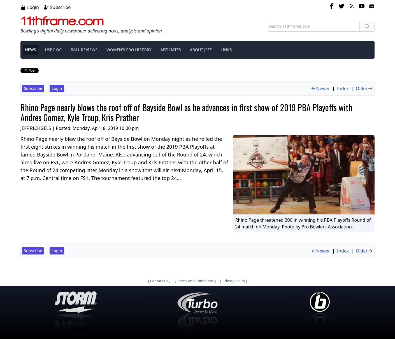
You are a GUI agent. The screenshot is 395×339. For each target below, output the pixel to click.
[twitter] (341, 7)
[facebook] (331, 7)
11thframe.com (62, 20)
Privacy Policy (233, 280)
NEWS (30, 49)
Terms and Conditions (195, 280)
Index (343, 88)
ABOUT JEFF (201, 49)
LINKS (226, 49)
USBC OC (53, 49)
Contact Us (159, 280)
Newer (320, 88)
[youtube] (362, 7)
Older (364, 88)
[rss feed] (352, 7)
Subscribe (60, 7)
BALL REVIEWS (84, 49)
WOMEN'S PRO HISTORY (129, 49)
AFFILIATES (171, 49)
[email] (371, 7)
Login (33, 7)
